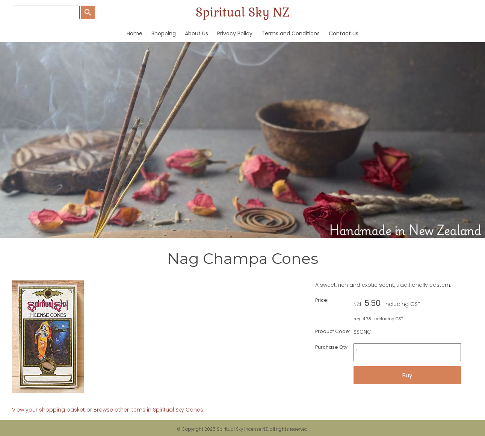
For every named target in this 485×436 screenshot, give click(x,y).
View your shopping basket (48, 409)
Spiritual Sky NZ (242, 12)
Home (134, 33)
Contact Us (343, 33)
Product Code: (332, 331)
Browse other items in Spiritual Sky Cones (148, 409)
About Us (196, 33)
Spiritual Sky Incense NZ (242, 429)
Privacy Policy (234, 33)
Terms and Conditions (290, 33)
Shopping (163, 33)
